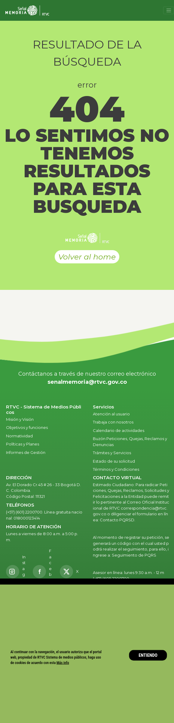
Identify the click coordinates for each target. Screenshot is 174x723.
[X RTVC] (71, 571)
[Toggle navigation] (168, 10)
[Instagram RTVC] (16, 571)
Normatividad (19, 435)
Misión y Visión (20, 419)
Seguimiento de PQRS (134, 555)
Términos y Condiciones (116, 469)
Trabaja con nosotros (113, 422)
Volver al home (87, 256)
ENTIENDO (148, 655)
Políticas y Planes (22, 444)
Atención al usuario (112, 413)
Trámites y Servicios (112, 452)
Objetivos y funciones (27, 427)
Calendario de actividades (118, 430)
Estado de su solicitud (114, 461)
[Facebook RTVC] (43, 571)
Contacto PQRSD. (117, 519)
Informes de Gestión (25, 452)
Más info (62, 662)
